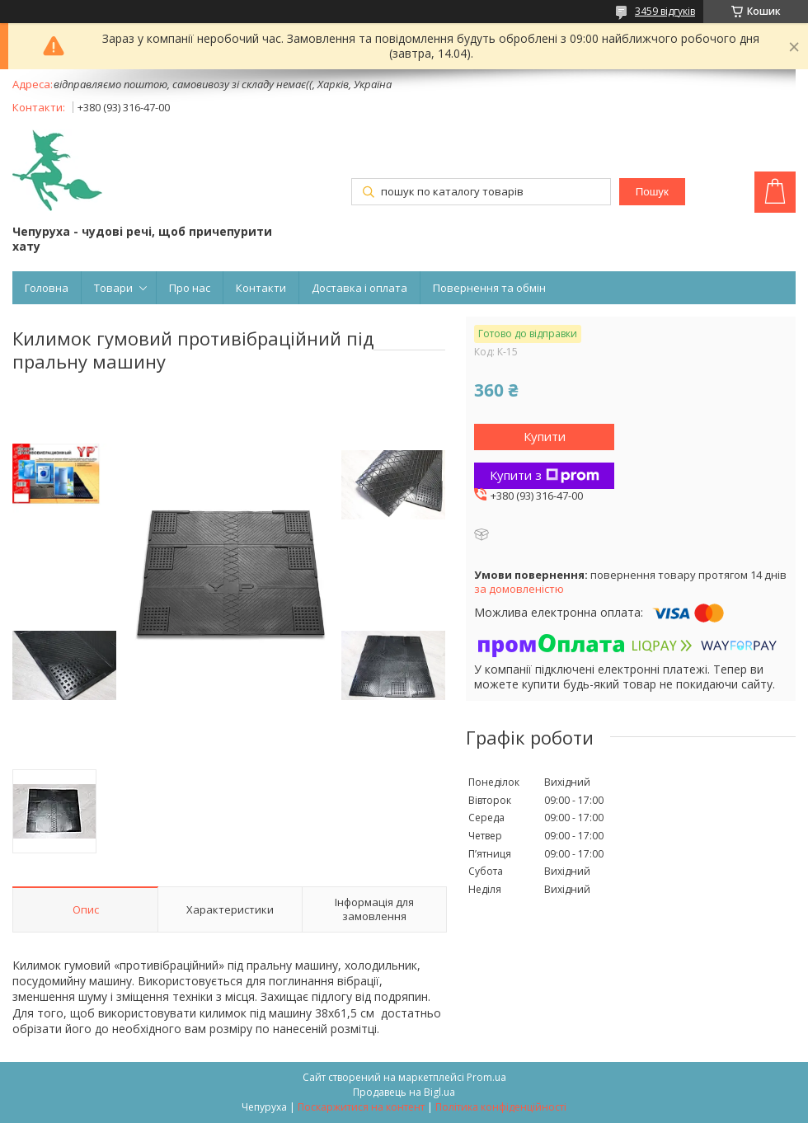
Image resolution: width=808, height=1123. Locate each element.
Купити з (544, 475)
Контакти (261, 287)
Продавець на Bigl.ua (404, 1092)
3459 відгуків (665, 11)
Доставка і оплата (359, 287)
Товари (113, 287)
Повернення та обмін (489, 287)
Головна (46, 287)
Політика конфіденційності (500, 1107)
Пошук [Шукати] (652, 192)
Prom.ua (486, 1077)
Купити (545, 436)
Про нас (189, 287)
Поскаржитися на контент (361, 1107)
